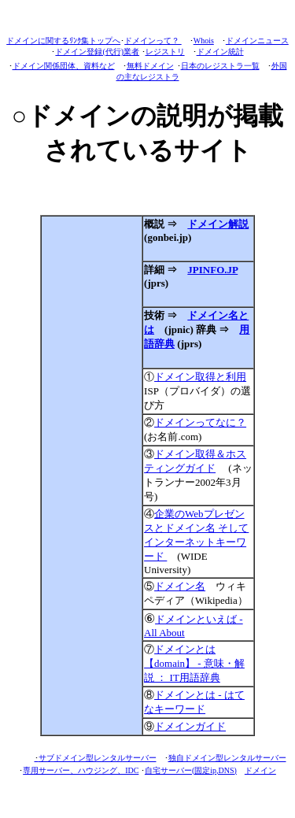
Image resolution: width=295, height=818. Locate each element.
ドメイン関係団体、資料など (64, 65)
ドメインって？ (153, 40)
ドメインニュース (257, 40)
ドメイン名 (179, 586)
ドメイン (260, 770)
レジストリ (165, 51)
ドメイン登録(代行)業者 (97, 51)
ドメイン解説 (218, 224)
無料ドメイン (150, 65)
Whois (204, 40)
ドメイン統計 (220, 51)
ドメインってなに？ (200, 422)
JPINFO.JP (212, 270)
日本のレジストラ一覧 (220, 65)
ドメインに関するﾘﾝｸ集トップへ (63, 40)
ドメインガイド (190, 726)
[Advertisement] (91, 475)
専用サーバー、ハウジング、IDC (80, 770)
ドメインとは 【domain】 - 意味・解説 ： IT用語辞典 (194, 663)
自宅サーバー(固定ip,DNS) (191, 770)
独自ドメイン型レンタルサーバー (227, 757)
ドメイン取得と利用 (200, 377)
